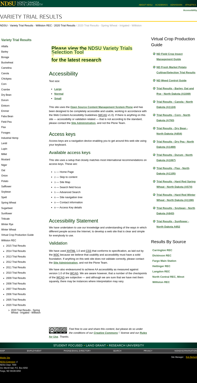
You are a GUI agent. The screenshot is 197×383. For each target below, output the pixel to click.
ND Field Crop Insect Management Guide (170, 56)
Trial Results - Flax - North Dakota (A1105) (173, 171)
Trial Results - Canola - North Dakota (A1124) (175, 104)
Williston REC (44, 25)
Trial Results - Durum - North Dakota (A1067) (175, 157)
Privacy (148, 350)
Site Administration (83, 123)
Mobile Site (5, 358)
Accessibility (190, 10)
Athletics (190, 4)
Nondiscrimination (186, 350)
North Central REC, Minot (168, 276)
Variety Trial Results (31, 16)
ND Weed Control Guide (172, 80)
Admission (176, 4)
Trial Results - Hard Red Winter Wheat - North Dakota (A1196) (176, 197)
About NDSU (145, 4)
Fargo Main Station (164, 260)
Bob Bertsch (191, 357)
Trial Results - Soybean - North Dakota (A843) (176, 211)
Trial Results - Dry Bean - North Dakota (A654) (172, 131)
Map (2, 350)
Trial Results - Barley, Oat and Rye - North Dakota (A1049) (175, 91)
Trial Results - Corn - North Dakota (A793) (173, 117)
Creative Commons (106, 332)
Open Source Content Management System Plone (101, 107)
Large (57, 89)
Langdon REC (161, 271)
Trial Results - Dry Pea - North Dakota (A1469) (175, 144)
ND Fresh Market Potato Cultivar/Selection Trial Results (176, 70)
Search (117, 350)
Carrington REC (162, 250)
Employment (34, 350)
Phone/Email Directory (77, 350)
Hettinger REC (161, 266)
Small (57, 98)
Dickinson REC (161, 255)
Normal (58, 93)
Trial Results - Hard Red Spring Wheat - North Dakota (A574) (176, 184)
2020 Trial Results (64, 25)
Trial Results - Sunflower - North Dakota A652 (173, 224)
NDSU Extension (7, 362)
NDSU (4, 25)
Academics (161, 4)
